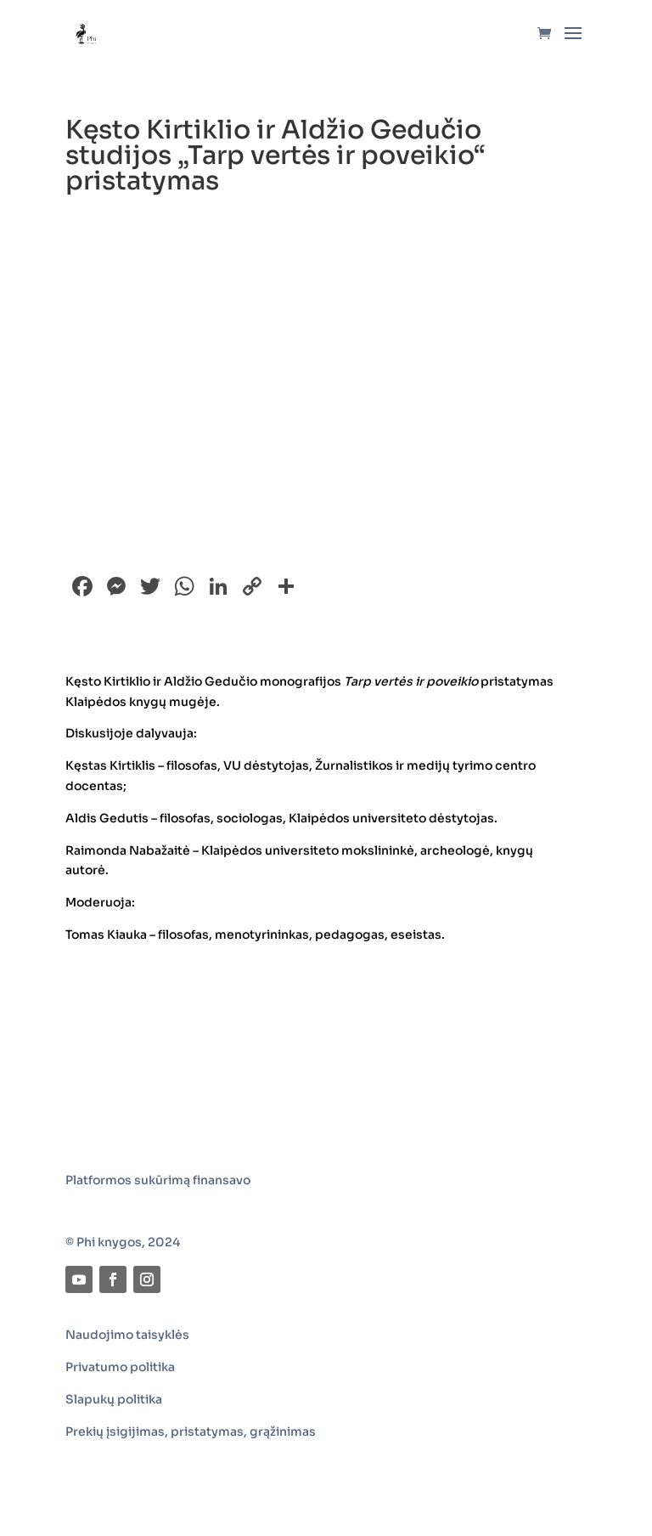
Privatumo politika (120, 1367)
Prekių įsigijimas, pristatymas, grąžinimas (190, 1431)
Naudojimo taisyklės (127, 1334)
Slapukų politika (113, 1399)
